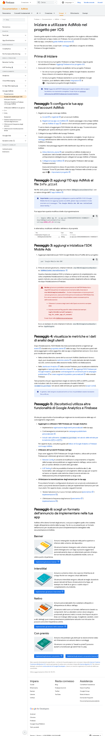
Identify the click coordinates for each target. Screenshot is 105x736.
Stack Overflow (85, 688)
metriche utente (63, 360)
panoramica (86, 492)
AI (37, 13)
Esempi (85, 13)
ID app (53, 124)
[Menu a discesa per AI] (40, 13)
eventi (36, 349)
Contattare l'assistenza (87, 684)
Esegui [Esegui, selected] (61, 13)
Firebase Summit (60, 688)
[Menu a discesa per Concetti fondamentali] (32, 13)
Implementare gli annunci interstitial (48, 592)
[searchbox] (13, 19)
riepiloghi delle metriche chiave (59, 369)
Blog (79, 2)
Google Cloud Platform (37, 724)
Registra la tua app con (54, 121)
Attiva (50, 152)
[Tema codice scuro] (93, 216)
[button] (12, 35)
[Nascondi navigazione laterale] (25, 732)
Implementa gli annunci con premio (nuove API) (83, 656)
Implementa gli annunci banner (46, 562)
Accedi (100, 2)
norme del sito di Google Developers (54, 666)
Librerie (32, 694)
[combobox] (47, 2)
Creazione (25, 2)
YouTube (57, 694)
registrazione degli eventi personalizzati (68, 428)
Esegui (64, 19)
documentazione (64, 318)
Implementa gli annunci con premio (48, 656)
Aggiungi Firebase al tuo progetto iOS (70, 64)
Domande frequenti (86, 698)
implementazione (48, 495)
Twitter (57, 691)
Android (32, 714)
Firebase (36, 19)
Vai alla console (89, 2)
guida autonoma (62, 42)
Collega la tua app (52, 161)
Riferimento (75, 13)
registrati (55, 117)
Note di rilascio (85, 694)
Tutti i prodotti (34, 727)
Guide (32, 684)
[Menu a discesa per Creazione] (31, 2)
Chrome (32, 717)
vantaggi (65, 46)
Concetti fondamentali (22, 13)
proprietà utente (57, 349)
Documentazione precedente (89, 701)
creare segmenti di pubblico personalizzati (67, 374)
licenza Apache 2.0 (86, 664)
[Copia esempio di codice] (96, 216)
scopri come (90, 386)
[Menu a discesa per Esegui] (66, 13)
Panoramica (6, 13)
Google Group (84, 691)
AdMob (24, 9)
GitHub (32, 698)
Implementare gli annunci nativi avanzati (49, 627)
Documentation (10, 9)
